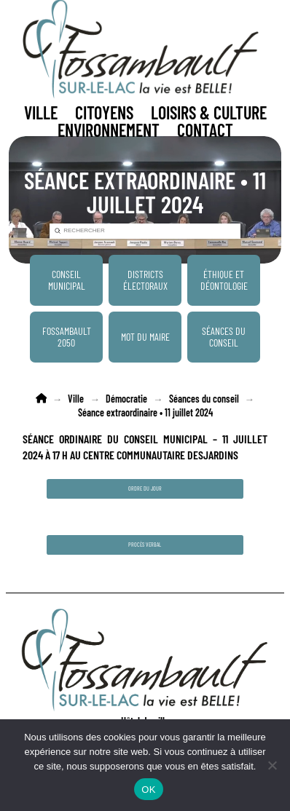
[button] (41, 113)
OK (148, 789)
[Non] (271, 765)
